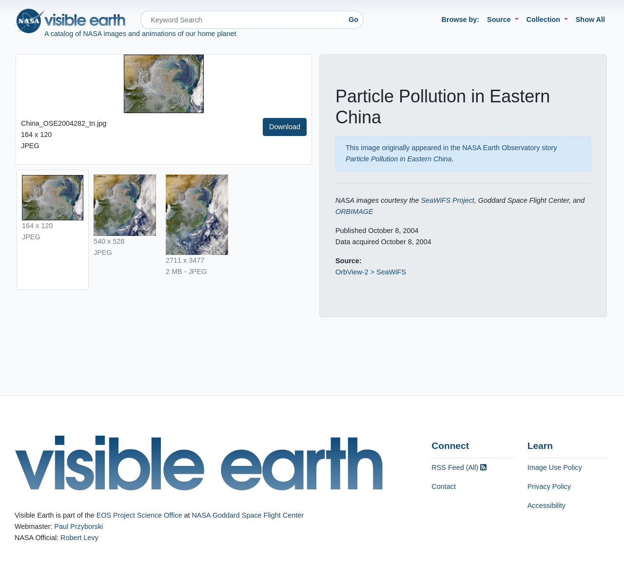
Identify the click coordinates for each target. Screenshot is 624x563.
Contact (443, 486)
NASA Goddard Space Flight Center (248, 515)
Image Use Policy (554, 467)
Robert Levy (79, 538)
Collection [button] (544, 19)
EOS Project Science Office (139, 515)
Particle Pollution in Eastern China (399, 159)
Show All (590, 19)
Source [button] (500, 19)
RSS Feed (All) (459, 467)
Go (353, 19)
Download (284, 127)
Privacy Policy (549, 486)
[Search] (242, 20)
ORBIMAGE (354, 211)
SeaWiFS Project (447, 200)
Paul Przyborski (78, 526)
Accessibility (546, 505)
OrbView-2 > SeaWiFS (370, 272)
